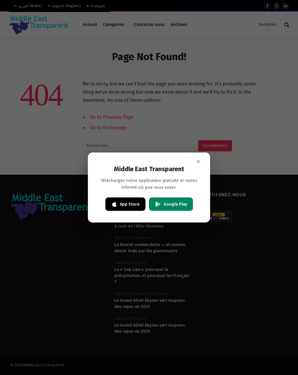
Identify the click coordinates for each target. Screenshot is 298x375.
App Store (125, 204)
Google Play (171, 204)
